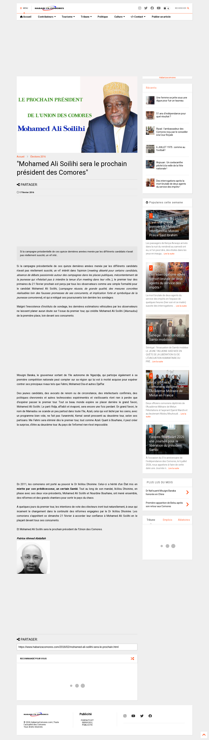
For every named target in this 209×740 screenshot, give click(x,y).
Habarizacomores (167, 77)
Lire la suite (169, 254)
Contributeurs (47, 16)
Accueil (25, 16)
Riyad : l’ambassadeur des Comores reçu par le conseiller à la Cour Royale (172, 131)
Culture (119, 16)
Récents (151, 87)
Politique (103, 16)
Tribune (86, 16)
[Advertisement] (104, 48)
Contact (138, 16)
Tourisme (68, 16)
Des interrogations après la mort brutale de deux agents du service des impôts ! (171, 183)
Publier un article (161, 16)
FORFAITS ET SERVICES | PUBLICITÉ (87, 722)
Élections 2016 (38, 156)
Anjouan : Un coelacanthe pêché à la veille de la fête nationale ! (169, 165)
